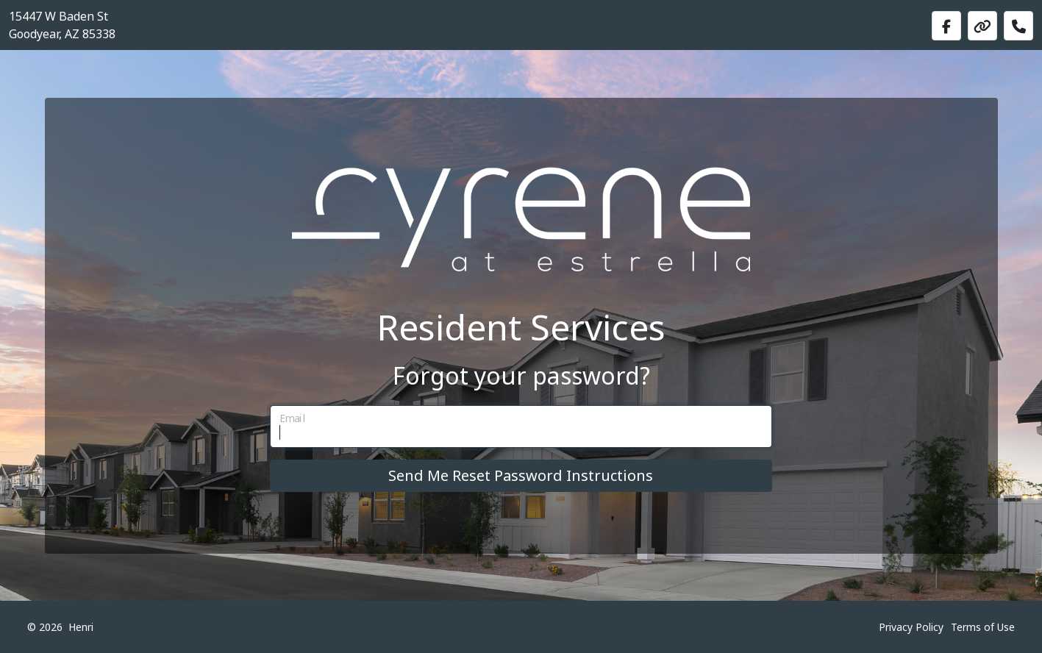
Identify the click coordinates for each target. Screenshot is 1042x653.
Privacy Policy (911, 627)
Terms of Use (983, 627)
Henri (80, 627)
